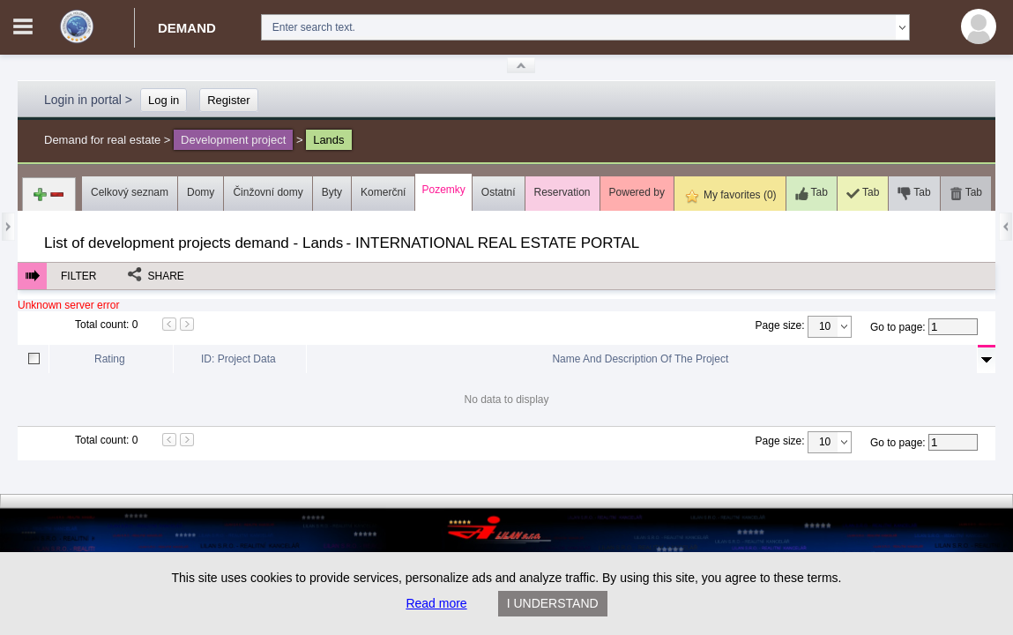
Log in (163, 100)
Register (228, 100)
